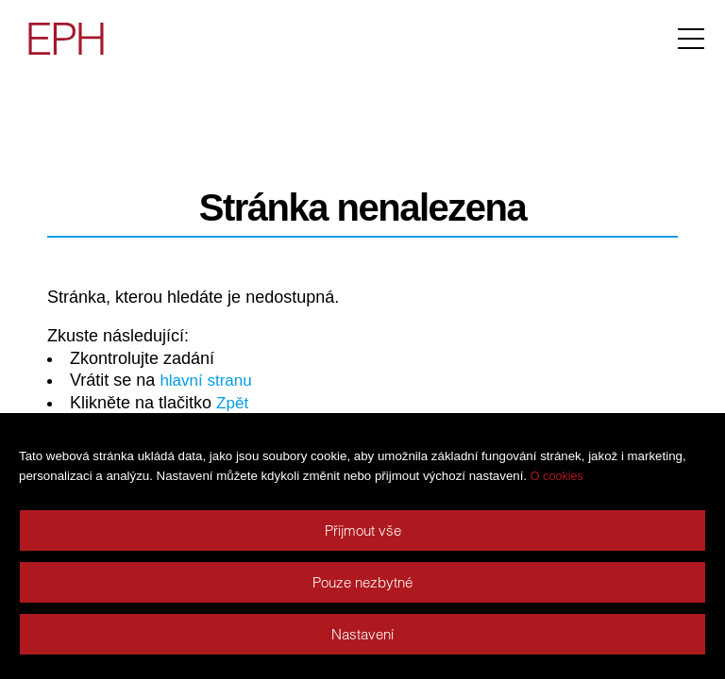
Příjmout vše (363, 530)
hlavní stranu (208, 380)
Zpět (233, 402)
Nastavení (362, 634)
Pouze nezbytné (362, 582)
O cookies (557, 476)
